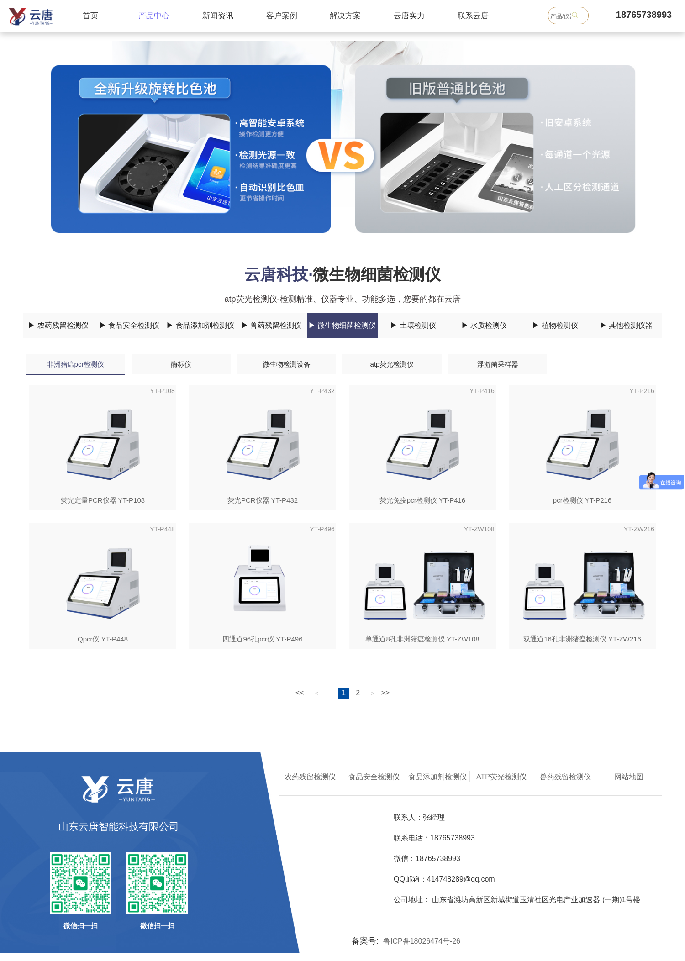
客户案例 (281, 15)
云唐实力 (409, 15)
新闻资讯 (217, 15)
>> (385, 693)
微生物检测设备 (287, 364)
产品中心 (153, 15)
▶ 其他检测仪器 (626, 325)
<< (299, 693)
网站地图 (628, 777)
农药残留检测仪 (310, 777)
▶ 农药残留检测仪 (58, 325)
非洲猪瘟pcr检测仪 (76, 364)
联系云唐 (473, 15)
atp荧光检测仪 (392, 364)
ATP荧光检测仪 (501, 777)
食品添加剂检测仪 (437, 777)
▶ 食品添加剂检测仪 (200, 325)
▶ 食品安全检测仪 (129, 325)
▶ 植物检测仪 (555, 325)
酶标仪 (181, 364)
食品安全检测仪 (374, 777)
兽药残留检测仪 (565, 777)
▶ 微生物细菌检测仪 (342, 325)
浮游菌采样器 (497, 364)
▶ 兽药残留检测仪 (271, 325)
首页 (90, 15)
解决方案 (345, 15)
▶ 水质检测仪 (484, 325)
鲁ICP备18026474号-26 (421, 941)
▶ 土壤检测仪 (413, 325)
